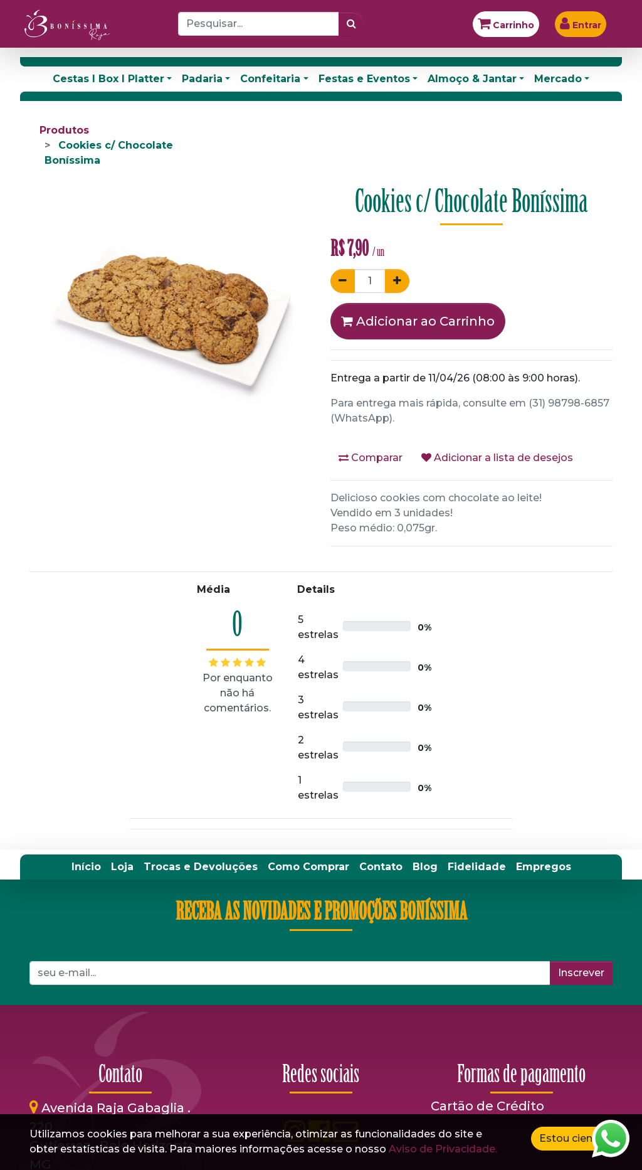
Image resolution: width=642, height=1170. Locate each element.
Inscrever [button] (581, 973)
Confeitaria (270, 79)
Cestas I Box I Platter (108, 79)
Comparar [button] (371, 458)
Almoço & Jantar (472, 79)
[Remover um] (342, 281)
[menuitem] (86, 867)
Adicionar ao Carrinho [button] (418, 321)
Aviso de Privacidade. (443, 1149)
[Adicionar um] (397, 281)
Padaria (202, 79)
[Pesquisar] (351, 24)
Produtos (64, 130)
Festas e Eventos (364, 79)
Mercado (558, 79)
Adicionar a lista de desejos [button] (497, 458)
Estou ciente (571, 1138)
